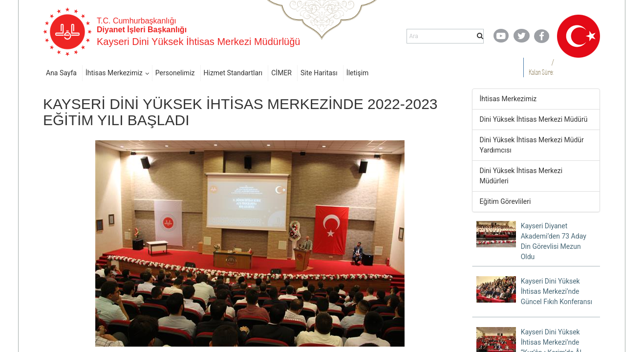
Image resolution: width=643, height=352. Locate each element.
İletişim (357, 73)
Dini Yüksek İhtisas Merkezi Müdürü (534, 119)
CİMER (281, 73)
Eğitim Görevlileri (505, 201)
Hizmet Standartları (233, 73)
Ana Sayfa (61, 73)
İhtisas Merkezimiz (114, 73)
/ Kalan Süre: (541, 67)
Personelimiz (175, 73)
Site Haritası (319, 73)
